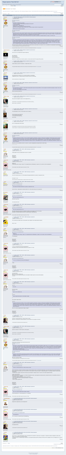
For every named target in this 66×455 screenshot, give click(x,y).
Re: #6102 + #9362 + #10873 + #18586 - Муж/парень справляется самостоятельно (25, 82)
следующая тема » (61, 12)
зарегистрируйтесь (18, 4)
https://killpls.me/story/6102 (15, 20)
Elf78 (5, 149)
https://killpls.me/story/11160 (16, 351)
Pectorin (5, 17)
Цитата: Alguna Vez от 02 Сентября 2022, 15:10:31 (17, 258)
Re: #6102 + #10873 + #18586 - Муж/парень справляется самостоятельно (24, 72)
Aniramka (30, 11)
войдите (14, 4)
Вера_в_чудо (6, 96)
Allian (5, 181)
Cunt (5, 315)
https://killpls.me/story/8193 (15, 135)
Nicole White (6, 120)
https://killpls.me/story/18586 (16, 37)
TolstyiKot (6, 192)
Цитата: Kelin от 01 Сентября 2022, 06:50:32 (17, 195)
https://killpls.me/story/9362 (15, 85)
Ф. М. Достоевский (39, 66)
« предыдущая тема (55, 12)
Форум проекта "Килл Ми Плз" (11, 2)
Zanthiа (5, 432)
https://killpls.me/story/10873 (16, 30)
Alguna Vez (6, 160)
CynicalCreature (7, 398)
